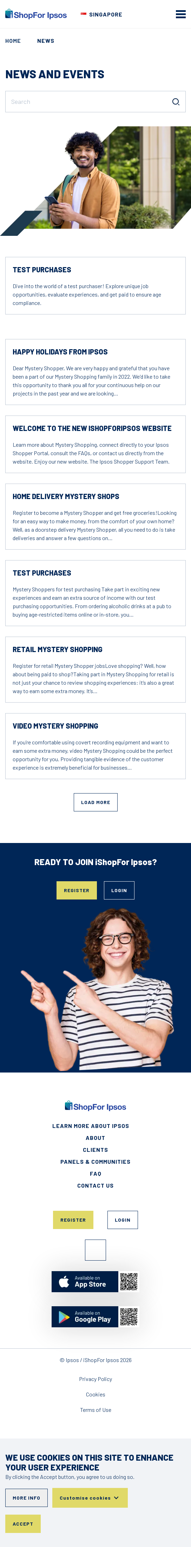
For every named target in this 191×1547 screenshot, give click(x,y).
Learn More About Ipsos (90, 1125)
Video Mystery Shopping (55, 726)
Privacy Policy (95, 1378)
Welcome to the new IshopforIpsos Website (92, 428)
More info (26, 1498)
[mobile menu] (181, 14)
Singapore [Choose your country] (106, 14)
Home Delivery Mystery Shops (66, 496)
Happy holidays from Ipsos (60, 351)
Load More (95, 802)
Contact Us (95, 1185)
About (95, 1137)
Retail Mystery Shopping (58, 649)
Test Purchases (42, 269)
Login (119, 890)
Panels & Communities (95, 1161)
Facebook (95, 1250)
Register (77, 890)
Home (13, 40)
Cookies (95, 1394)
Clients (95, 1149)
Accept (23, 1524)
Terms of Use (95, 1409)
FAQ (95, 1173)
